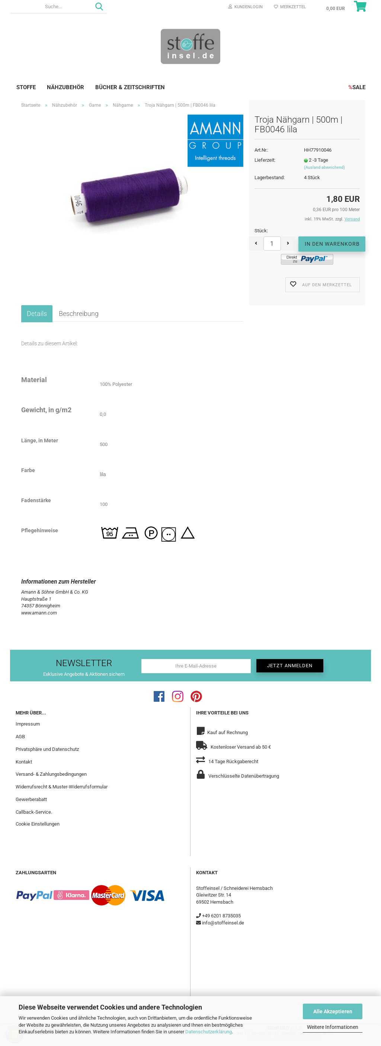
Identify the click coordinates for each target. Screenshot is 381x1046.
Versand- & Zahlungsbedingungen (51, 774)
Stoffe (26, 87)
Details (37, 313)
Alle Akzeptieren (332, 1011)
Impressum (28, 724)
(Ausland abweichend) (324, 167)
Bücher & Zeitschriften (130, 87)
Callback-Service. (34, 812)
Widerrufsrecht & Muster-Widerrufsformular (62, 787)
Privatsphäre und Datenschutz (47, 749)
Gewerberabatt (31, 799)
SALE (356, 87)
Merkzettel (290, 6)
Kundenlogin (245, 6)
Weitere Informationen (332, 1027)
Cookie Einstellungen (38, 824)
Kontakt (24, 762)
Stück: (261, 230)
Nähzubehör (65, 87)
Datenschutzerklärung (208, 1031)
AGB (20, 736)
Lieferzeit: (264, 160)
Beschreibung (79, 313)
